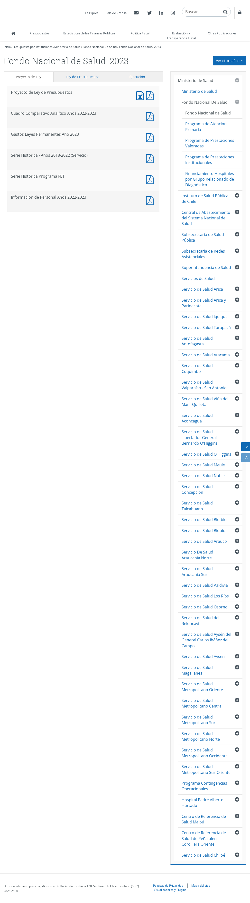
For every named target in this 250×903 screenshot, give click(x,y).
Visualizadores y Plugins (170, 890)
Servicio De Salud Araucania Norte (197, 554)
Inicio (7, 47)
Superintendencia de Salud (206, 267)
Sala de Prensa (116, 13)
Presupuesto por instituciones (32, 47)
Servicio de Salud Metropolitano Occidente (205, 752)
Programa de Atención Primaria (206, 126)
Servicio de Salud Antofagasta (197, 341)
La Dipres (91, 13)
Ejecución (137, 76)
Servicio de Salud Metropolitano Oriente (202, 686)
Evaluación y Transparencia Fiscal (181, 35)
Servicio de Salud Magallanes (197, 670)
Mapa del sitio (200, 885)
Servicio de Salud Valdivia (205, 585)
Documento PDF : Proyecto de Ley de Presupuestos (151, 95)
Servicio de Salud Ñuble (203, 475)
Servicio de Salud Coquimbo (197, 368)
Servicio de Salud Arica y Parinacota (204, 303)
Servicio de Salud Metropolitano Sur (198, 719)
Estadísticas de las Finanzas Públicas (89, 33)
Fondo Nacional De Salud (100, 47)
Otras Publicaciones (222, 33)
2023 (157, 47)
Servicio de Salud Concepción (197, 489)
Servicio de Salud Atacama (206, 355)
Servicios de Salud (198, 278)
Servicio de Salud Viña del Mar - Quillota (205, 401)
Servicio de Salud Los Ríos (205, 596)
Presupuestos (39, 33)
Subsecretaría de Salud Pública (203, 237)
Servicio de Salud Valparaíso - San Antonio (204, 385)
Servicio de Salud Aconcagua (197, 418)
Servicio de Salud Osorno (205, 607)
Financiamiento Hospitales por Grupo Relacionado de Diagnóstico (209, 179)
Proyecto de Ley (28, 76)
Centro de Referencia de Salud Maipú (204, 819)
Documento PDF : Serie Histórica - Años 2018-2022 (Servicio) (151, 158)
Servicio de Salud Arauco (204, 541)
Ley (82, 76)
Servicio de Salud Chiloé (203, 855)
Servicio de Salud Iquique (205, 316)
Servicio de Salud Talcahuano (197, 505)
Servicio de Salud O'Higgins (206, 454)
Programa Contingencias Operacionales (204, 785)
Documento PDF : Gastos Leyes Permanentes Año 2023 (151, 137)
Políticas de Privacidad (168, 885)
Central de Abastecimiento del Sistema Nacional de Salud (206, 218)
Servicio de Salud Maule (203, 465)
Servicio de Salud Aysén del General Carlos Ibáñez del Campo (206, 640)
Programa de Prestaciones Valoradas (209, 143)
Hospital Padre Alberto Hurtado (202, 802)
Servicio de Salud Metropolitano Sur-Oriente (206, 769)
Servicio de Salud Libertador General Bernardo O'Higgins (200, 437)
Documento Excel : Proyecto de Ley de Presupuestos (141, 95)
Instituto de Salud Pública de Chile (205, 198)
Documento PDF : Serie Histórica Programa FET (151, 179)
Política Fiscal (139, 33)
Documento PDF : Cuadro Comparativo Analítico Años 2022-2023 (151, 116)
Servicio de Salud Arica (202, 289)
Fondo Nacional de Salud (135, 47)
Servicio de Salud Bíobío (203, 530)
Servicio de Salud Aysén (203, 656)
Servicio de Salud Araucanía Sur (197, 571)
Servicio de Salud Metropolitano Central (202, 703)
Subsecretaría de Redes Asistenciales (203, 253)
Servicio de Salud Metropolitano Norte (201, 736)
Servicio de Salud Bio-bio (204, 519)
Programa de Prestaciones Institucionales (209, 159)
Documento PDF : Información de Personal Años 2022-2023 (151, 200)
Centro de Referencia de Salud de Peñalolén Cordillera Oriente (204, 838)
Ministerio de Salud (67, 47)
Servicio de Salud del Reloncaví (200, 620)
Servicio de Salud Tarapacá (206, 327)
